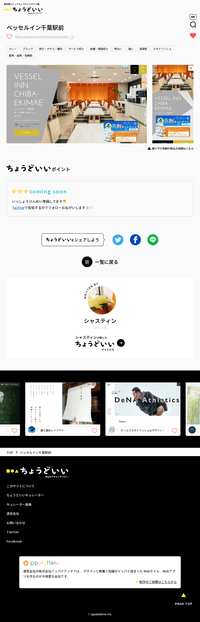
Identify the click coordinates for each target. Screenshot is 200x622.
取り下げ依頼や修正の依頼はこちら (172, 148)
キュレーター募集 (19, 504)
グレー (13, 49)
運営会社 (13, 513)
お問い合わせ (16, 522)
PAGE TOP (183, 603)
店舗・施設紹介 (99, 49)
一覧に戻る (106, 261)
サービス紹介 (76, 49)
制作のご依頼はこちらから (156, 581)
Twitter (18, 207)
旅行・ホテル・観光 (51, 49)
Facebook (14, 541)
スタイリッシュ (162, 49)
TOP (10, 452)
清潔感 (143, 49)
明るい (118, 49)
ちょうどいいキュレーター (25, 495)
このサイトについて (21, 486)
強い (130, 49)
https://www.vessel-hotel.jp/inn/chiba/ (42, 36)
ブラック (28, 49)
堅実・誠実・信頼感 (20, 55)
